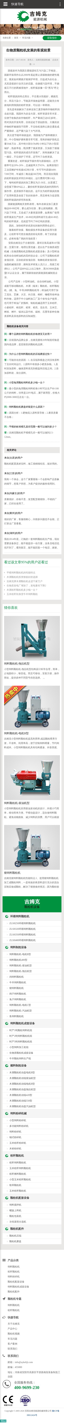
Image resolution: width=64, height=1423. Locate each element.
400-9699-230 (26, 1387)
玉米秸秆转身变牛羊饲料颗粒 (22, 594)
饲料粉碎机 (15, 1131)
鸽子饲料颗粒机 (17, 993)
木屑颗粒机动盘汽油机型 (22, 1106)
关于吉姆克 (14, 1324)
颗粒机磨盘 (15, 1241)
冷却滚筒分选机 (17, 1221)
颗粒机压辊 (15, 1235)
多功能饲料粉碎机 (19, 1126)
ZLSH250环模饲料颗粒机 (22, 923)
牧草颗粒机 (15, 1185)
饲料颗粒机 (14, 1266)
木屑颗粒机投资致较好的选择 (22, 577)
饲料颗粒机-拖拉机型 (17, 663)
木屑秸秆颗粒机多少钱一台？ (22, 590)
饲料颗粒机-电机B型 (16, 733)
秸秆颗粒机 (17, 1155)
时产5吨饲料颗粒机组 (20, 1041)
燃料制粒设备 (18, 1065)
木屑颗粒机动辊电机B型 (22, 1084)
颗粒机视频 (14, 1333)
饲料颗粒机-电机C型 (20, 1005)
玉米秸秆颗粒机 (17, 1191)
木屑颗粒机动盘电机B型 (22, 1072)
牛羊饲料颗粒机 (17, 982)
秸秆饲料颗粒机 (17, 1162)
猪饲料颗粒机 (12, 872)
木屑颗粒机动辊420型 (20, 1095)
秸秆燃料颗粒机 (17, 1174)
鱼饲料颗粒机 (16, 1016)
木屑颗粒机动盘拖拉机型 (22, 1089)
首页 (16, 38)
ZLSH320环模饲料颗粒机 (22, 929)
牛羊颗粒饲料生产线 (20, 1058)
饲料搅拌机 (15, 1205)
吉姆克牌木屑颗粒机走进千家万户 (24, 581)
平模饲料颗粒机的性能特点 (21, 572)
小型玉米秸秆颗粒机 (20, 1179)
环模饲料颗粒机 (19, 916)
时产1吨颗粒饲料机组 (20, 1030)
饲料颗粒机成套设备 (22, 1023)
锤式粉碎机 (15, 1137)
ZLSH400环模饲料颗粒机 (22, 940)
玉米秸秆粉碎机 (17, 1143)
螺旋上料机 (15, 1210)
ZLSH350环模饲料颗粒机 (22, 934)
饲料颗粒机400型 (18, 960)
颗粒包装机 (15, 1216)
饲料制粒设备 (18, 947)
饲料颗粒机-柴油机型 (17, 803)
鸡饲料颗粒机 (16, 977)
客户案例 (12, 1344)
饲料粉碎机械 (18, 1113)
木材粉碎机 (15, 1148)
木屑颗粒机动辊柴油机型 (22, 1078)
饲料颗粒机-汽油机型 (20, 1010)
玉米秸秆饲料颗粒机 (20, 1168)
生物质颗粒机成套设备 (21, 1053)
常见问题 (26, 38)
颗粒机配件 (17, 1228)
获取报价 (52, 38)
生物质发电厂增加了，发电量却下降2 (26, 585)
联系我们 (12, 1348)
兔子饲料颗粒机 (17, 999)
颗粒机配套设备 (19, 1197)
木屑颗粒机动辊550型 (20, 1100)
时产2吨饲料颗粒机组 (20, 1036)
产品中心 (12, 1328)
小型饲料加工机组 (19, 1047)
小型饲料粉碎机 (17, 1120)
